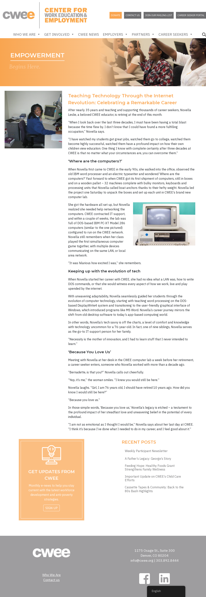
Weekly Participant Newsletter (146, 451)
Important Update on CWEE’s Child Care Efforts (153, 478)
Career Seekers (176, 34)
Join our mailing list (158, 15)
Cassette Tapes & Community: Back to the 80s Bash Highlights (154, 489)
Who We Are (26, 34)
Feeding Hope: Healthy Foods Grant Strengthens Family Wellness (150, 467)
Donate (115, 15)
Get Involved (59, 34)
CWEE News (88, 34)
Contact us (133, 15)
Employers (115, 34)
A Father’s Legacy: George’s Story (148, 459)
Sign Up (51, 508)
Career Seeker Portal (190, 15)
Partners (143, 34)
